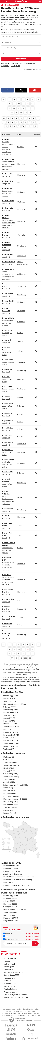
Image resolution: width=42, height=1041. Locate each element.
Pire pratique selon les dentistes (16, 998)
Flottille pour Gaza (10, 958)
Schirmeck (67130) (10, 746)
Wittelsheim (22, 389)
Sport (6, 936)
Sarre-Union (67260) (11, 743)
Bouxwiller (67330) (10, 741)
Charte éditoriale (27, 1009)
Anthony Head (9, 964)
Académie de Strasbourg (12, 874)
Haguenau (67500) (10, 699)
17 (32, 99)
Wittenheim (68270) (11, 765)
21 (23, 104)
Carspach (21, 322)
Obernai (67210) (9, 718)
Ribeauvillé (21, 444)
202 (25, 112)
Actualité (7, 933)
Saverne (20, 147)
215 (30, 112)
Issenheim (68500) (10, 802)
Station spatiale (9, 967)
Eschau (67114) (8, 738)
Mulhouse (24, 63)
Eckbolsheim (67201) (11, 732)
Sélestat (20, 341)
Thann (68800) (9, 779)
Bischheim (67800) (10, 710)
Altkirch (20, 618)
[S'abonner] (21, 943)
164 (17, 112)
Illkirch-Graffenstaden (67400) (14, 704)
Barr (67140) (7, 729)
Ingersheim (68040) (11, 796)
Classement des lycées (12, 871)
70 (32, 108)
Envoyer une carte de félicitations (16, 885)
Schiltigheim (15, 66)
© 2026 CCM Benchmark (32, 1015)
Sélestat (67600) (9, 707)
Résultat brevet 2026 (11, 866)
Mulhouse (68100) (10, 757)
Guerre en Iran (9, 970)
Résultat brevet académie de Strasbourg (18, 877)
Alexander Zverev (10, 984)
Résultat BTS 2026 (10, 868)
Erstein (20, 601)
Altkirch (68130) (9, 782)
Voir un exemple (32, 933)
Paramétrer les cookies (25, 1013)
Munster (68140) (9, 793)
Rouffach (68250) (9, 791)
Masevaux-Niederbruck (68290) (15, 799)
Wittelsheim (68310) (11, 777)
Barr (19, 182)
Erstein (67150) (9, 721)
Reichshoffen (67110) (11, 735)
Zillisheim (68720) (10, 807)
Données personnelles (9, 1013)
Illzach (19, 498)
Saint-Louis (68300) (10, 763)
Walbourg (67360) (10, 749)
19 (14, 104)
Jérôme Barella (9, 986)
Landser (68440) (9, 813)
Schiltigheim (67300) (11, 701)
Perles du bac (8, 883)
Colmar (32, 63)
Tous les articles (17, 1011)
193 (21, 112)
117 (12, 112)
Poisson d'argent (10, 992)
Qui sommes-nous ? (9, 1009)
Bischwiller (21, 256)
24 (9, 108)
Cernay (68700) (9, 771)
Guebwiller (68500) (10, 774)
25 (14, 108)
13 (23, 99)
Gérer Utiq (36, 1013)
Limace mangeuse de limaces (15, 995)
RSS (25, 1011)
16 (27, 99)
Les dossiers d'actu (11, 939)
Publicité (36, 1009)
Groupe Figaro (18, 1015)
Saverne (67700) (9, 715)
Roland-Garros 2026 (11, 975)
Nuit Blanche (9, 981)
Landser (20, 397)
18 (9, 104)
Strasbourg (14, 63)
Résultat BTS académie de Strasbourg (17, 880)
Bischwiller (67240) (10, 713)
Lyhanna (7, 961)
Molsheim (21, 175)
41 (28, 108)
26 (18, 108)
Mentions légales (7, 1015)
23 (32, 104)
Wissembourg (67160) (11, 727)
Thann (20, 526)
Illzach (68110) (8, 768)
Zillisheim (21, 473)
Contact (8, 1011)
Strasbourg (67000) (10, 696)
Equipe (19, 1009)
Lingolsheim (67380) (11, 921)
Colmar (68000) (9, 760)
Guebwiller (21, 235)
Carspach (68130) (9, 810)
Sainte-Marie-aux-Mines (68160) (15, 785)
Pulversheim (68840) (11, 805)
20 (19, 104)
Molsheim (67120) (10, 724)
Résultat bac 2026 (12, 5)
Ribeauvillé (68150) (10, 788)
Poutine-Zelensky (10, 989)
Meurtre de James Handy (13, 972)
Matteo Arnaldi (9, 978)
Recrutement (31, 1011)
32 (23, 108)
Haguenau (5, 66)
